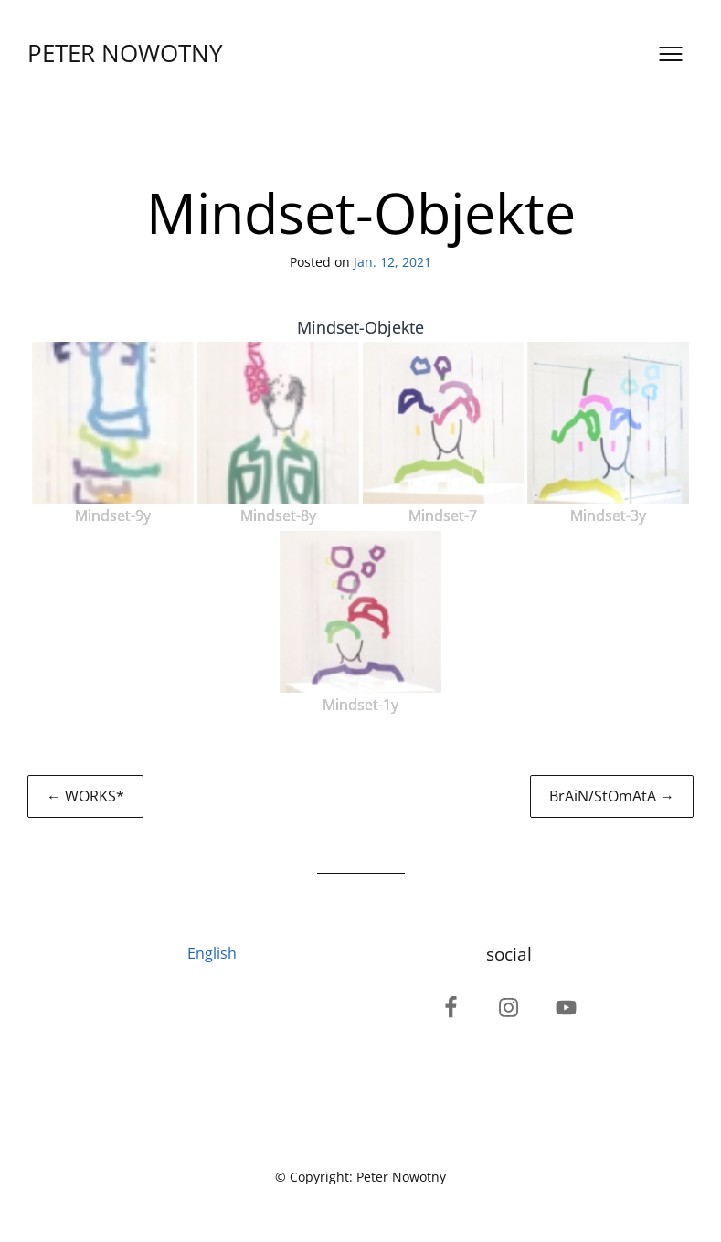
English (212, 953)
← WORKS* (85, 796)
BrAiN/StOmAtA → (611, 796)
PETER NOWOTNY (125, 53)
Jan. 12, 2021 (392, 262)
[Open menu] (671, 54)
